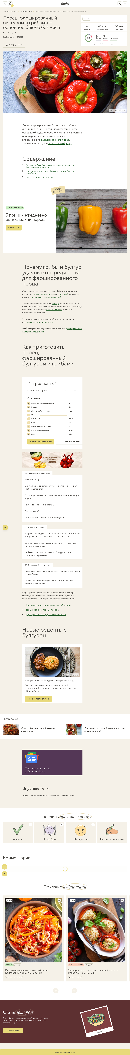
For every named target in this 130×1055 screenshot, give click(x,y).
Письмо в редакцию (112, 839)
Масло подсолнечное (40, 430)
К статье (13, 227)
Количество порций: (37, 390)
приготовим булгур (60, 143)
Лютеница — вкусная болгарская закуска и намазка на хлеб (104, 729)
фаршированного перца (55, 139)
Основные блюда (26, 11)
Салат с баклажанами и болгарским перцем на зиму (38, 729)
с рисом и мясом (54, 309)
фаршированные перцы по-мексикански (46, 614)
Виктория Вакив (13, 33)
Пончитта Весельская (14, 978)
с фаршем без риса (41, 294)
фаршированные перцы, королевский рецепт (48, 605)
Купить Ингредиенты (41, 441)
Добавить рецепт (13, 1030)
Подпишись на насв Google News (37, 770)
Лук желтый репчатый (40, 411)
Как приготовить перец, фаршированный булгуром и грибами (51, 172)
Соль (33, 423)
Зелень (34, 434)
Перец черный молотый (41, 426)
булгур (55, 303)
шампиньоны (54, 795)
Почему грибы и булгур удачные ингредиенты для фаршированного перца (50, 166)
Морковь (35, 415)
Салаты (9, 965)
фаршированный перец (39, 795)
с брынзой (63, 294)
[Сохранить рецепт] (59, 900)
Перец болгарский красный (42, 403)
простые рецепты (68, 795)
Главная (6, 11)
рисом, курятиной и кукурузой (46, 297)
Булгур (34, 407)
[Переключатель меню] (125, 4)
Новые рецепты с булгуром (39, 177)
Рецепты (14, 11)
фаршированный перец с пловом (42, 609)
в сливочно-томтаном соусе (39, 322)
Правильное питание (15, 208)
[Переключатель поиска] (5, 4)
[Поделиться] (4, 873)
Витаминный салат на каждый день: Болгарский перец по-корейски (26, 971)
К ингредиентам (14, 45)
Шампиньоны (36, 419)
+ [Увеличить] (75, 390)
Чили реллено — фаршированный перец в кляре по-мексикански (93, 971)
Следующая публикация (65, 1052)
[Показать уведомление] (10, 4)
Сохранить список (69, 441)
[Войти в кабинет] (120, 4)
